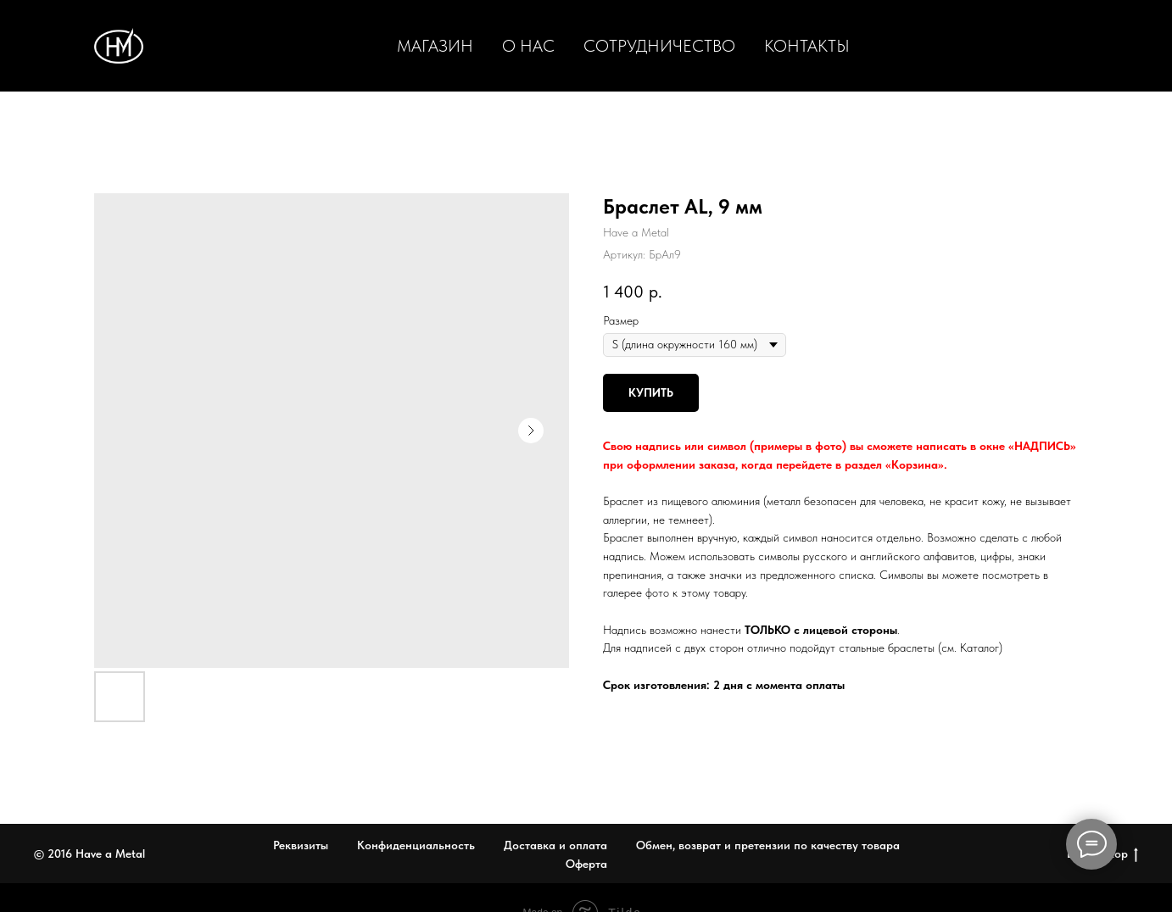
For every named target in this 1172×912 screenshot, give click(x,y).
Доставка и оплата (555, 845)
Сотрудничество (659, 46)
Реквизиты (300, 845)
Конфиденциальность (416, 845)
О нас (528, 46)
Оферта (586, 863)
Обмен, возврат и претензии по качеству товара (768, 845)
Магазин (435, 46)
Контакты (807, 46)
